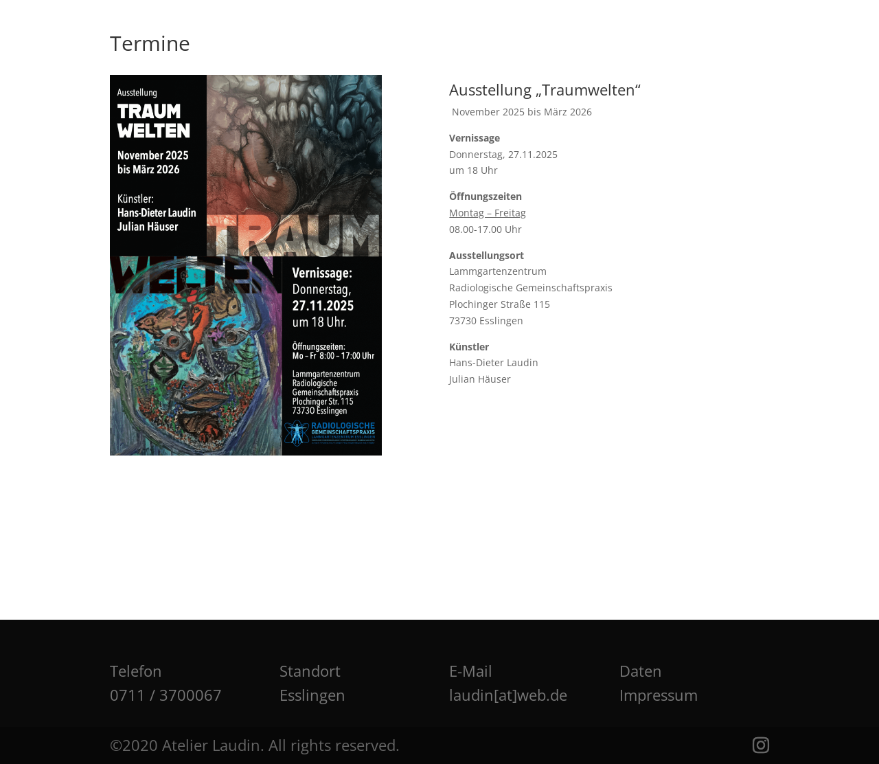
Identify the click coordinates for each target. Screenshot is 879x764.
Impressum (658, 694)
